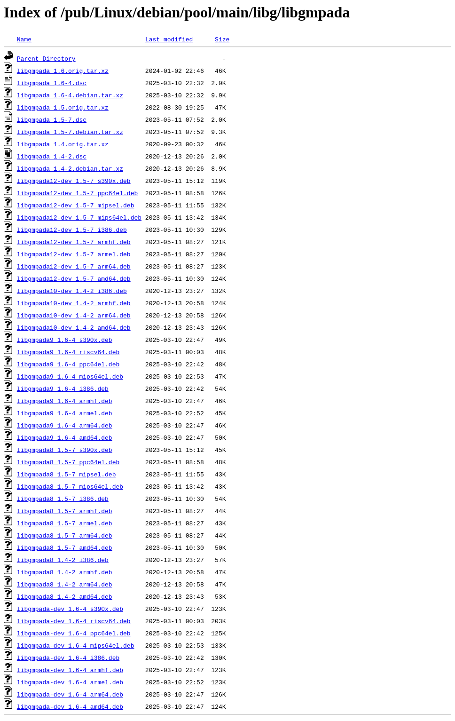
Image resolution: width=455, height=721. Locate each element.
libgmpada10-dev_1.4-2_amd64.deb (74, 327)
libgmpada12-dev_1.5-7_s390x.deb (74, 180)
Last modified (169, 39)
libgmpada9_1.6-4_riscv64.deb (68, 352)
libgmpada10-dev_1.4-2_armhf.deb (74, 303)
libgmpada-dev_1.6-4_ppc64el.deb (74, 633)
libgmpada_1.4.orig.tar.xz (63, 144)
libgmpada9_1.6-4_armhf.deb (64, 400)
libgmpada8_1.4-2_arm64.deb (64, 584)
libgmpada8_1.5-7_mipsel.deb (66, 474)
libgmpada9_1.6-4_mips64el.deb (70, 376)
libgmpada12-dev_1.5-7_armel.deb (74, 254)
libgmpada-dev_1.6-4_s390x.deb (70, 608)
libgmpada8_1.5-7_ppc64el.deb (68, 462)
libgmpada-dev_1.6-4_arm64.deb (70, 694)
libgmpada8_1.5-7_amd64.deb (64, 547)
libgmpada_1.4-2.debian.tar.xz (70, 168)
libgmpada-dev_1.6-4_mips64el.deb (75, 645)
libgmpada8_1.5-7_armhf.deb (64, 511)
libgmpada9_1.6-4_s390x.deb (64, 339)
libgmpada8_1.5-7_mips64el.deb (70, 486)
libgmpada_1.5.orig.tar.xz (63, 107)
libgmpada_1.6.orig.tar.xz (63, 70)
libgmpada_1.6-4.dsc (51, 83)
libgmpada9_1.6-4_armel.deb (64, 413)
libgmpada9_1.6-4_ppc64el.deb (68, 364)
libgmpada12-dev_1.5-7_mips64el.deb (79, 217)
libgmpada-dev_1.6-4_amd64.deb (70, 706)
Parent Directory (46, 58)
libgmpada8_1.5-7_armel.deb (64, 523)
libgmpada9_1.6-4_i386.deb (63, 388)
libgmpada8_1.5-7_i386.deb (63, 498)
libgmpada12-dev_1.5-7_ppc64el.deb (77, 193)
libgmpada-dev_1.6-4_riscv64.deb (74, 621)
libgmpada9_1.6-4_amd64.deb (64, 437)
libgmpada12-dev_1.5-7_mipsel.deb (75, 205)
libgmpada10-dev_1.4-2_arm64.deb (74, 315)
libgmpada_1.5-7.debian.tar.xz (70, 131)
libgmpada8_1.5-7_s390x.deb (64, 449)
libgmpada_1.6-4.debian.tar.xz (70, 95)
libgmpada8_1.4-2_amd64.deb (64, 596)
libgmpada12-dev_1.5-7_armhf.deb (74, 242)
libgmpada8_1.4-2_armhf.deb (64, 572)
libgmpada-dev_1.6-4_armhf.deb (70, 670)
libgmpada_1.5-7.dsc (51, 119)
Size (222, 39)
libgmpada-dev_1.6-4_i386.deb (68, 657)
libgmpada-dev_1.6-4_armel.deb (70, 682)
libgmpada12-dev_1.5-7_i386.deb (72, 229)
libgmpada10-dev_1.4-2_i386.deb (72, 290)
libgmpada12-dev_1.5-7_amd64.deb (74, 278)
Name (24, 39)
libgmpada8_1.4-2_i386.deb (63, 559)
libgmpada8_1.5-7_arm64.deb (64, 535)
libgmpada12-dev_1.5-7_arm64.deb (74, 266)
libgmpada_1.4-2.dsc (51, 156)
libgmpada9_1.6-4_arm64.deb (64, 425)
